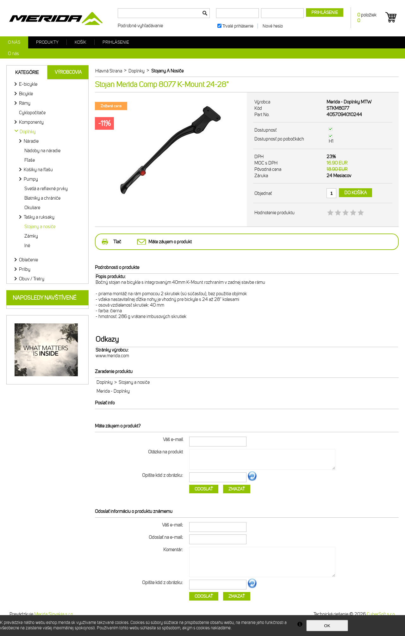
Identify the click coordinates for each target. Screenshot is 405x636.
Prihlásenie (116, 42)
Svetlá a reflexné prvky (46, 188)
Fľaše (29, 160)
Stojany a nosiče (39, 226)
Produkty (47, 42)
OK (327, 625)
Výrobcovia (68, 72)
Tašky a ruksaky (39, 217)
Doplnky (105, 382)
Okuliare (32, 207)
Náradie (31, 141)
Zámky (31, 236)
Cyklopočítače (32, 112)
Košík (80, 42)
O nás (14, 42)
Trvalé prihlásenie (237, 26)
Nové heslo (273, 26)
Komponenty (31, 122)
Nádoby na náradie (42, 150)
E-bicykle (28, 84)
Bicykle (26, 94)
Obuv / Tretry (31, 279)
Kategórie (27, 72)
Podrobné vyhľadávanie (140, 25)
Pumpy (31, 179)
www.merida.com (112, 356)
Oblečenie (28, 260)
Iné (27, 245)
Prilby (24, 269)
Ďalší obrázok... (252, 480)
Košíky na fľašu (38, 169)
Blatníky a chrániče (42, 198)
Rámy (24, 103)
